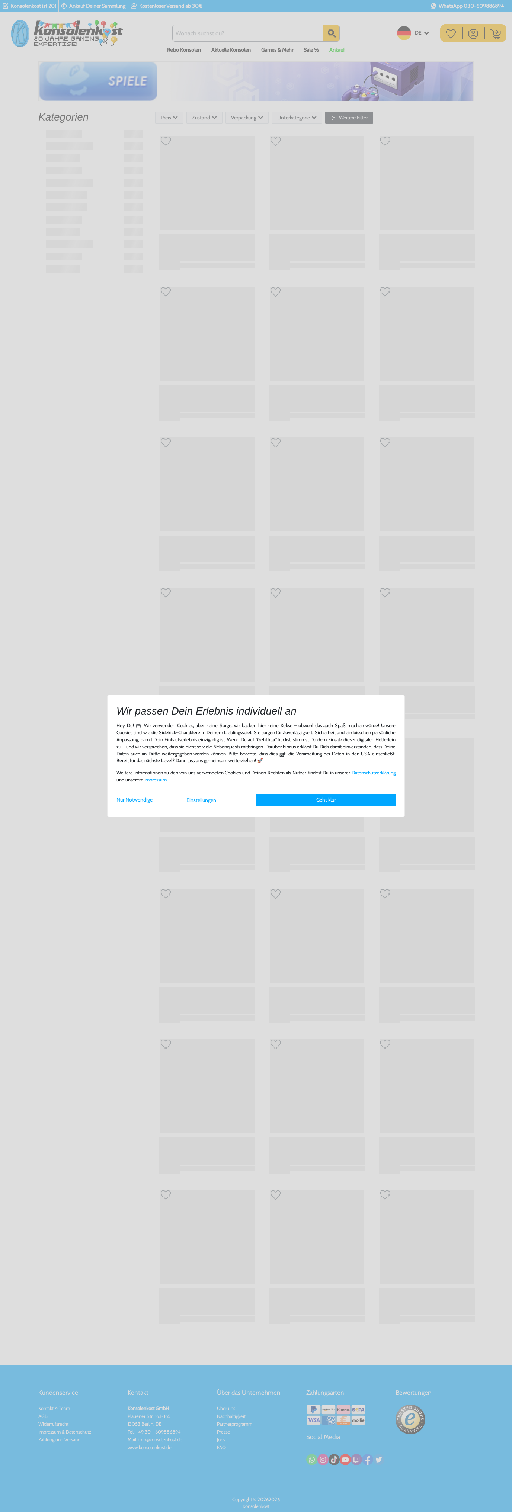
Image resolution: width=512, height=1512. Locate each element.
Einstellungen (201, 800)
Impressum (155, 780)
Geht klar (326, 799)
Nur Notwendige (134, 799)
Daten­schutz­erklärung (374, 773)
